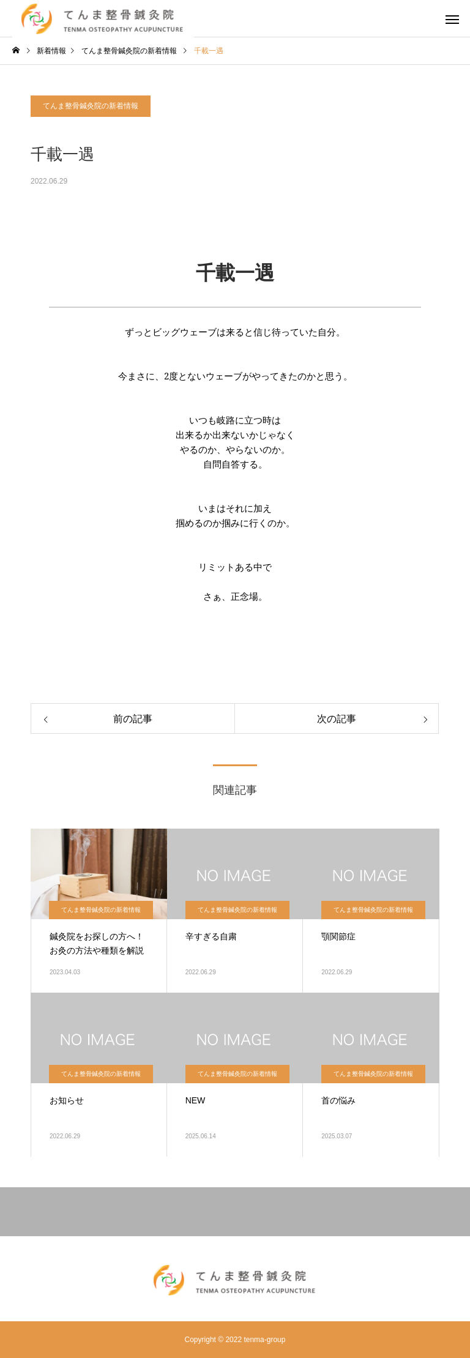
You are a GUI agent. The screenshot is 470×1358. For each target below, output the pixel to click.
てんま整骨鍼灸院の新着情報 (90, 106)
